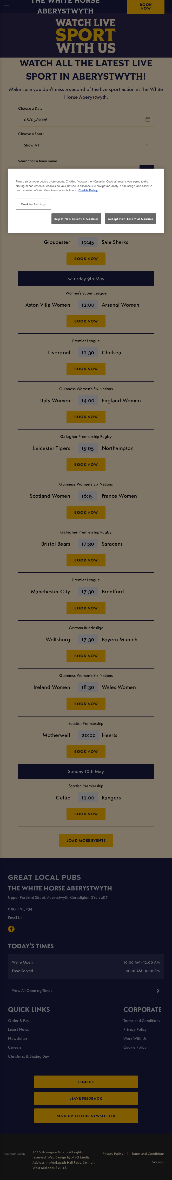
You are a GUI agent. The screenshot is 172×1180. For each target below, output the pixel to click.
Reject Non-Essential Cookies (76, 219)
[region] (86, 201)
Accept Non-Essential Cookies (130, 219)
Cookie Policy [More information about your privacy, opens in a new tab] (88, 190)
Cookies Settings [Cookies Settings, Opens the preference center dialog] (33, 204)
